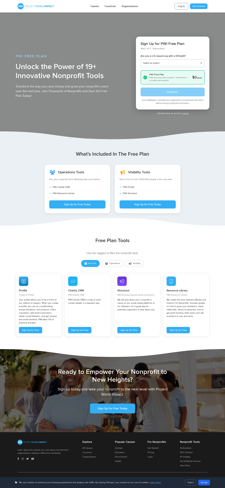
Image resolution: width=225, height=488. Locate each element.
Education (120, 452)
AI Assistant (185, 448)
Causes (94, 6)
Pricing (151, 452)
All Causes (87, 448)
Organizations (130, 6)
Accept (204, 482)
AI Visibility (185, 457)
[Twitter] (27, 459)
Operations (112, 263)
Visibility (134, 263)
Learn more (155, 482)
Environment (121, 457)
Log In (181, 6)
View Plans (185, 465)
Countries (110, 6)
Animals (118, 448)
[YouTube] (32, 459)
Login (150, 457)
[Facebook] (18, 459)
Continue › (173, 92)
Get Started (198, 6)
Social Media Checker (190, 461)
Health (118, 461)
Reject (191, 482)
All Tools (90, 263)
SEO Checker (186, 452)
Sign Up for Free (30, 330)
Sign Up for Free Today (77, 204)
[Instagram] (23, 459)
